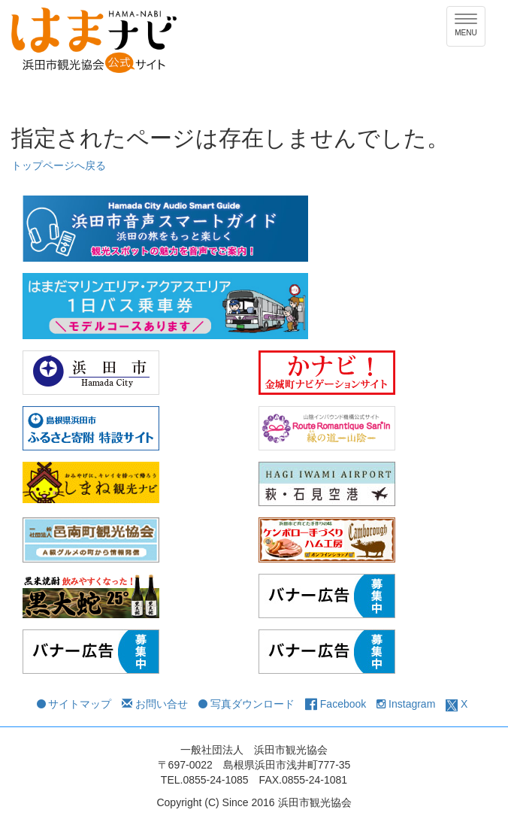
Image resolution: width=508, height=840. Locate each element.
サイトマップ (74, 704)
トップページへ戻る (58, 165)
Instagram (405, 704)
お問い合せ (155, 704)
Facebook (335, 704)
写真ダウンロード (246, 704)
